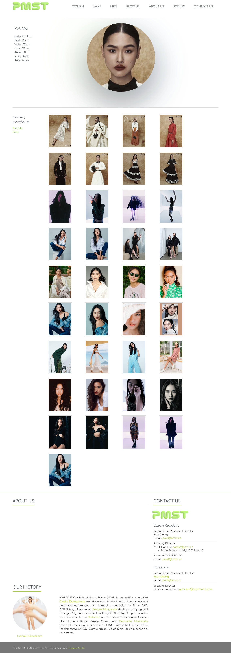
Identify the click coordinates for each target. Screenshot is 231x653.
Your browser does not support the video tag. (80, 543)
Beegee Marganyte (104, 609)
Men (113, 6)
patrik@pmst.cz (182, 547)
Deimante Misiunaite (133, 621)
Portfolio (18, 128)
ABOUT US (156, 6)
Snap (16, 132)
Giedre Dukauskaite (72, 601)
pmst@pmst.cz (172, 559)
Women (78, 6)
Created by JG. (76, 648)
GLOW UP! (133, 6)
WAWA (97, 6)
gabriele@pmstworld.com (195, 589)
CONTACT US (203, 6)
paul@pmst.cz (171, 538)
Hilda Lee (94, 617)
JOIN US (179, 6)
